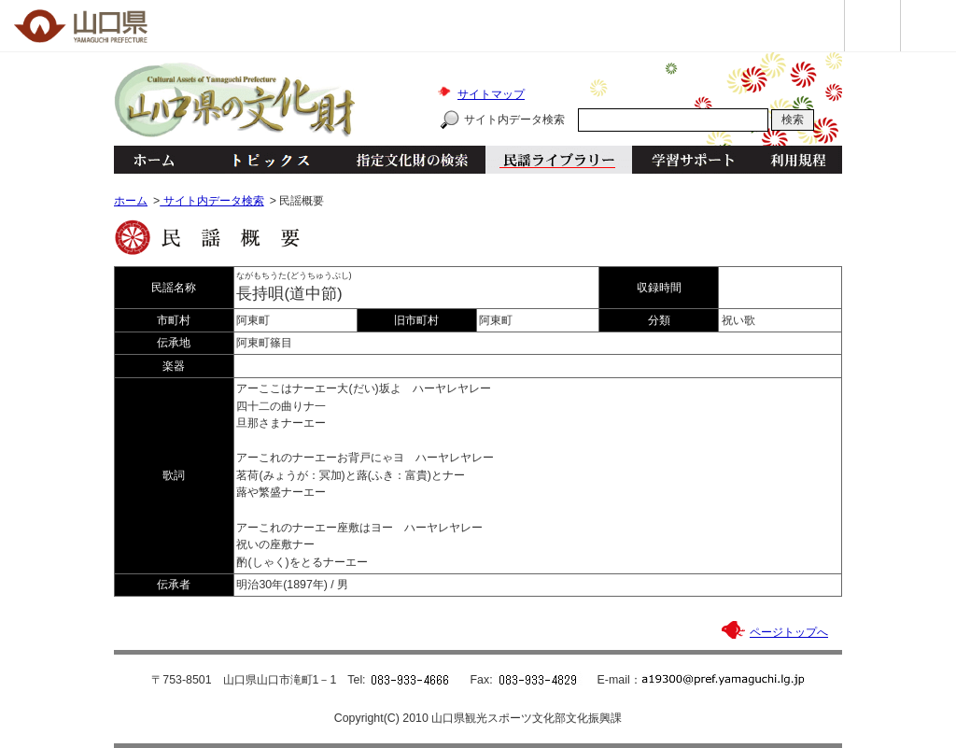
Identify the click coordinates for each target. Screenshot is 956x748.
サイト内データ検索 (514, 119)
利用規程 (797, 160)
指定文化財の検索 (412, 160)
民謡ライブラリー (558, 160)
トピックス (265, 160)
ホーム (153, 160)
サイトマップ (491, 94)
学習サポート (692, 160)
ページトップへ (789, 632)
